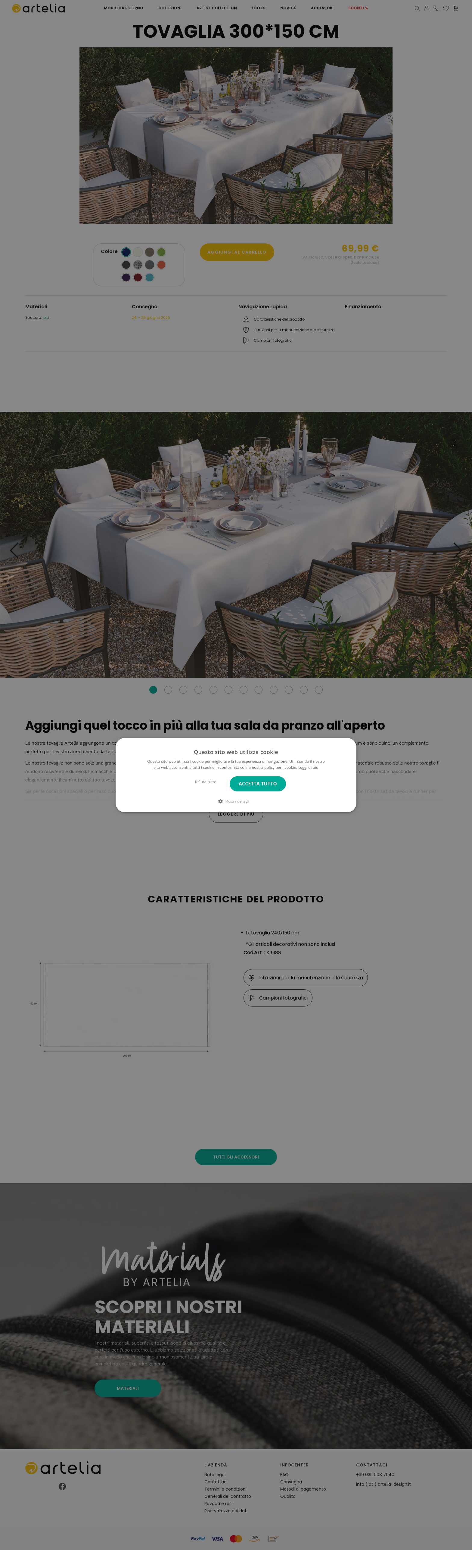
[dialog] (236, 775)
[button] (236, 801)
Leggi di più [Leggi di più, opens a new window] (308, 767)
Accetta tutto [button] (258, 784)
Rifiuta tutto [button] (205, 782)
